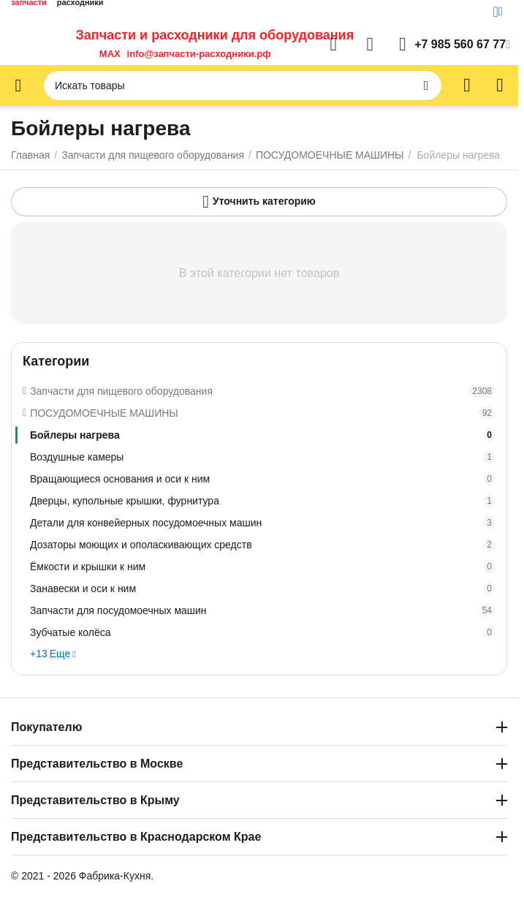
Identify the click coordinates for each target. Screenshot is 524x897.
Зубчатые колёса (262, 632)
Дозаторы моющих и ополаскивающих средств (262, 544)
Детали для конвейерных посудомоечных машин (262, 522)
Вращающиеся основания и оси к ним (262, 478)
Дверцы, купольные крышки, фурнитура (262, 500)
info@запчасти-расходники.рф (199, 53)
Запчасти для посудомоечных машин (262, 610)
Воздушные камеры (262, 456)
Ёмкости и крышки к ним (262, 566)
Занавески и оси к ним (262, 588)
